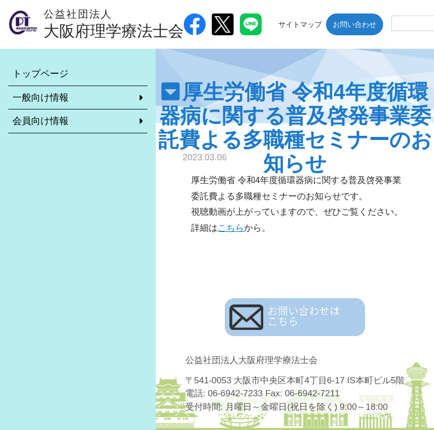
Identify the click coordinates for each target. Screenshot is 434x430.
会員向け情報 (40, 121)
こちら (231, 228)
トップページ (40, 73)
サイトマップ (300, 24)
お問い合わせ (354, 24)
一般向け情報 (40, 97)
